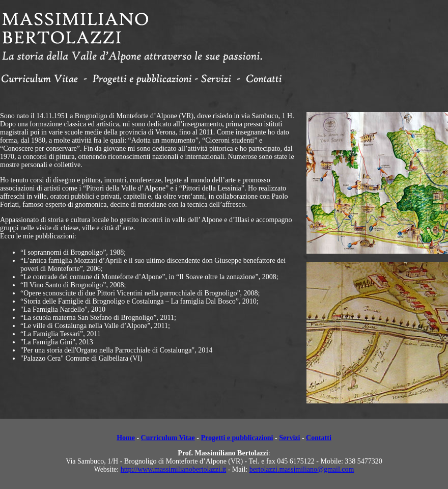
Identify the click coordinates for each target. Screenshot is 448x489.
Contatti (318, 438)
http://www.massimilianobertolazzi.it (174, 469)
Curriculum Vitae (168, 438)
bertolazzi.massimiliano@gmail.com (301, 469)
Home (126, 438)
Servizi (289, 438)
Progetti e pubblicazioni (237, 438)
